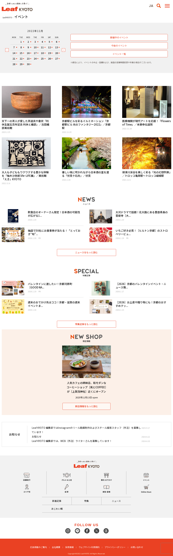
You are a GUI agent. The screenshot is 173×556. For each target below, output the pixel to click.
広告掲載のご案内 (38, 547)
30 (28, 64)
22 (21, 58)
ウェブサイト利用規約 (89, 547)
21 (14, 58)
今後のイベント (119, 45)
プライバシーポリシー (115, 547)
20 (56, 53)
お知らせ (36, 436)
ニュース (116, 501)
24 (35, 58)
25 (42, 58)
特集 (86, 501)
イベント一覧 (119, 54)
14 (14, 53)
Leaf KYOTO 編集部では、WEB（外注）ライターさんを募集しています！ (72, 441)
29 (21, 64)
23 (28, 58)
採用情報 (69, 547)
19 (49, 53)
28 (14, 64)
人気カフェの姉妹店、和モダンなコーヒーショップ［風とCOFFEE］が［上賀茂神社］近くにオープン (86, 387)
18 (42, 53)
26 (49, 58)
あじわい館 (57, 508)
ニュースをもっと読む (86, 252)
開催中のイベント (119, 37)
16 (28, 53)
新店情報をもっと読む (86, 406)
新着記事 (56, 501)
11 (42, 47)
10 (35, 47)
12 (49, 47)
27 (56, 58)
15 (21, 53)
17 (35, 53)
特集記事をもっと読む (86, 324)
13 (56, 47)
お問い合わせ (137, 547)
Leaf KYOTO (7, 17)
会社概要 (56, 547)
